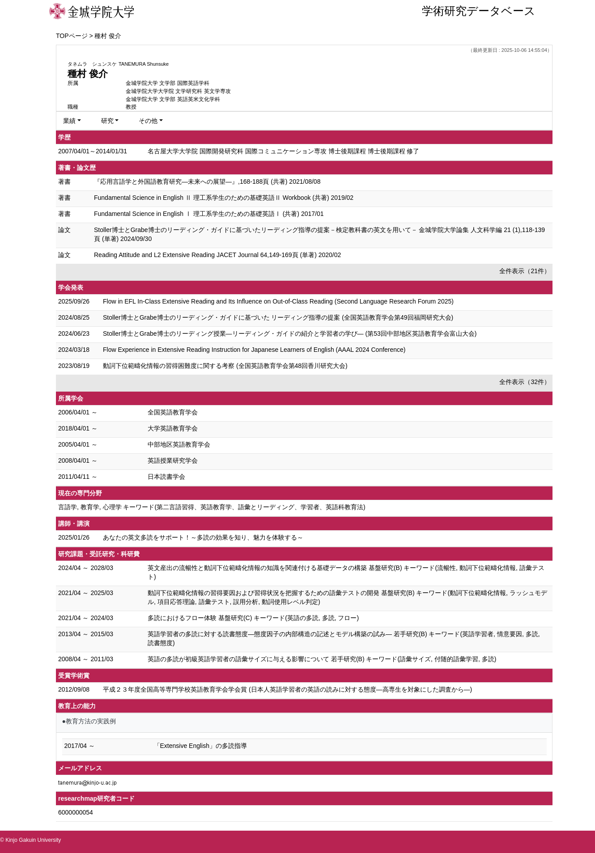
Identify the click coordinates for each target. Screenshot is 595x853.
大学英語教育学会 (173, 428)
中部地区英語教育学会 (179, 444)
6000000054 (75, 812)
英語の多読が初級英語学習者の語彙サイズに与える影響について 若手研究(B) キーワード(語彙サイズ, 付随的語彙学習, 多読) (322, 659)
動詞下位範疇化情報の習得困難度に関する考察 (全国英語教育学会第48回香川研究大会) (225, 365)
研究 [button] (107, 120)
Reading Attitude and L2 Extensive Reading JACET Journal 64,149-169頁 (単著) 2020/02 (217, 254)
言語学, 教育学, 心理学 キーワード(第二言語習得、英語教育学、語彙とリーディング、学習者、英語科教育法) (212, 507)
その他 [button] (148, 120)
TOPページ (72, 35)
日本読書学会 (166, 476)
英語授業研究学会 (173, 460)
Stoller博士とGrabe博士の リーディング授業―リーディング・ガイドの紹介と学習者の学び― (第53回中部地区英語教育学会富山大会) (289, 333)
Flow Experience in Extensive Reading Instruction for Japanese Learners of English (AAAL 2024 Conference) (254, 349)
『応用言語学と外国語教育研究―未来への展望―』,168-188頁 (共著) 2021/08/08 (207, 181)
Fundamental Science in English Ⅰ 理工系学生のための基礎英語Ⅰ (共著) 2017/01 (209, 213)
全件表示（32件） (524, 381)
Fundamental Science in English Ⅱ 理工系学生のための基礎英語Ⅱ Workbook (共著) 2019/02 (223, 197)
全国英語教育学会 (173, 412)
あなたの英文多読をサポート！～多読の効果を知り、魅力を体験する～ (203, 537)
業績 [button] (69, 120)
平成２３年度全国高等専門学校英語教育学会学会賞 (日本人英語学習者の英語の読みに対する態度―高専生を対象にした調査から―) (287, 689)
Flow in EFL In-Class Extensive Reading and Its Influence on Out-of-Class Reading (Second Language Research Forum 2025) (278, 301)
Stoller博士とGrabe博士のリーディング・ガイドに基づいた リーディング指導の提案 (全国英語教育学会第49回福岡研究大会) (278, 317)
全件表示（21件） (524, 270)
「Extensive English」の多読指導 (200, 745)
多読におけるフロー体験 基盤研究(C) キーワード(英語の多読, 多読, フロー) (253, 617)
